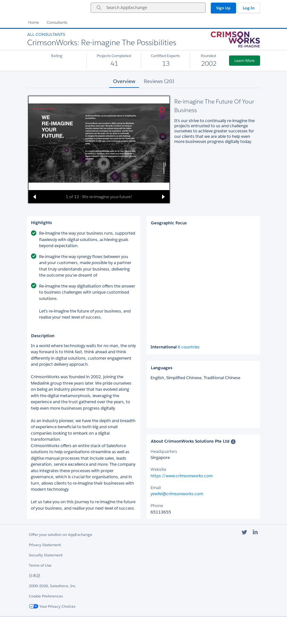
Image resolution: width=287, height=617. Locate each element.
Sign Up (223, 8)
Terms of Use (40, 565)
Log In (249, 8)
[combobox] (148, 8)
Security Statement (45, 555)
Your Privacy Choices (52, 606)
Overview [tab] (124, 81)
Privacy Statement (45, 544)
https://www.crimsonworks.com (182, 476)
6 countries (189, 347)
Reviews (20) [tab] (159, 81)
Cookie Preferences (46, 596)
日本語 (34, 575)
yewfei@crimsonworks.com (177, 493)
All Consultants (46, 34)
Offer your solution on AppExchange (60, 534)
